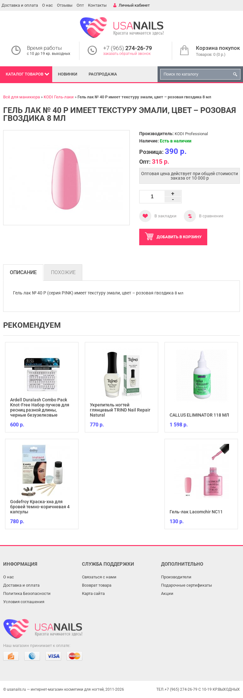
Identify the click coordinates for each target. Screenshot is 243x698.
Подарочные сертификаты (186, 585)
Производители (176, 577)
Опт (80, 5)
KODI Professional (191, 133)
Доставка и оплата (20, 5)
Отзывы (64, 5)
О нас (47, 5)
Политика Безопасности (27, 593)
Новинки (67, 74)
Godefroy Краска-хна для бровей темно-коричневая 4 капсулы (40, 506)
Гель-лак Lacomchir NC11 (196, 511)
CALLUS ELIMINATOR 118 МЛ (199, 415)
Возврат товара (96, 585)
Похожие (63, 272)
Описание (23, 272)
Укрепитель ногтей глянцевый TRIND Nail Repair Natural (120, 410)
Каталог (24, 74)
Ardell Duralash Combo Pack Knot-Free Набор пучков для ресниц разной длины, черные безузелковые (39, 407)
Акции (167, 593)
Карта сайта (93, 593)
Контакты (97, 5)
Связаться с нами (99, 577)
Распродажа (103, 74)
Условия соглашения (23, 601)
